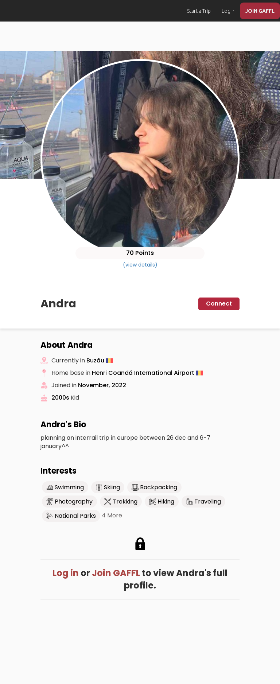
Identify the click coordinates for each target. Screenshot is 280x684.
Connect (219, 303)
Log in (65, 573)
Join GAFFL (116, 573)
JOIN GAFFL (260, 11)
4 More (112, 516)
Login (228, 11)
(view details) (140, 264)
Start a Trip (199, 11)
